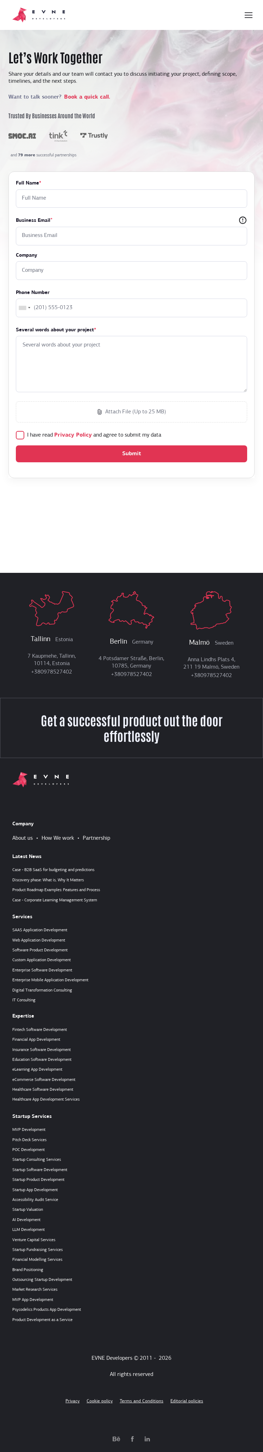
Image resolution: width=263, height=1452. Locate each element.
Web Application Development (38, 940)
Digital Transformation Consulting (42, 990)
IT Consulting (24, 1000)
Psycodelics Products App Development (46, 1310)
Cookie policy (100, 1401)
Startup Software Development (39, 1170)
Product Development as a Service (42, 1320)
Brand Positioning (27, 1270)
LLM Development (28, 1230)
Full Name (28, 183)
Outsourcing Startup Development (42, 1280)
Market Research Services (34, 1290)
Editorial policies (186, 1401)
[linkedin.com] (147, 1438)
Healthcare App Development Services (46, 1099)
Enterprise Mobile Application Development (50, 980)
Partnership (96, 838)
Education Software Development (41, 1060)
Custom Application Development (41, 960)
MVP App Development (32, 1300)
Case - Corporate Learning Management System (54, 900)
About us (22, 838)
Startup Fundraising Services (37, 1250)
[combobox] (24, 308)
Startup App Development (35, 1190)
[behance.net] (116, 1438)
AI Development (26, 1220)
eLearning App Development (37, 1070)
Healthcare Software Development (42, 1090)
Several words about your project (56, 330)
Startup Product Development (38, 1180)
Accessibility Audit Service (35, 1200)
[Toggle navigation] (248, 15)
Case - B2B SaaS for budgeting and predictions (53, 870)
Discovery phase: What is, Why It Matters (48, 880)
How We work (58, 838)
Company (26, 255)
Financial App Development (36, 1040)
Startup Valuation (27, 1210)
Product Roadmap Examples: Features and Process (56, 890)
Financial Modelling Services (37, 1260)
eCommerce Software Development (43, 1080)
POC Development (28, 1150)
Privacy (72, 1401)
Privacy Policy (73, 435)
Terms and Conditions (141, 1401)
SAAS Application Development (39, 930)
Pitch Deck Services (29, 1140)
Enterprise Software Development (42, 970)
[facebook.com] (132, 1438)
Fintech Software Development (39, 1030)
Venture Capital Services (33, 1240)
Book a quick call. (87, 97)
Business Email (33, 220)
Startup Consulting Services (36, 1160)
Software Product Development (40, 950)
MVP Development (28, 1130)
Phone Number (33, 292)
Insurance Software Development (41, 1050)
